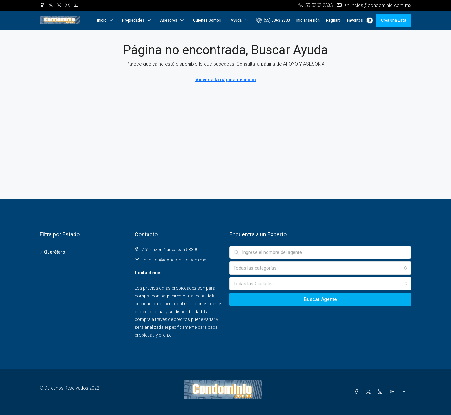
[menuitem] (273, 20)
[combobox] (320, 268)
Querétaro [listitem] (52, 252)
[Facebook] (357, 391)
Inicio (101, 20)
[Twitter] (369, 391)
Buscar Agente (320, 299)
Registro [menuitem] (333, 20)
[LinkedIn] (381, 391)
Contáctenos (148, 272)
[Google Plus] (393, 391)
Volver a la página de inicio (225, 79)
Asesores (168, 20)
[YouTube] (405, 391)
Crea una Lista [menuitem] (393, 20)
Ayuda (236, 20)
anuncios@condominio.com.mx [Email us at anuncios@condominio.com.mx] (173, 259)
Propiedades (133, 20)
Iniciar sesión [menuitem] (308, 20)
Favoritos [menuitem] (360, 20)
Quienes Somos (207, 20)
